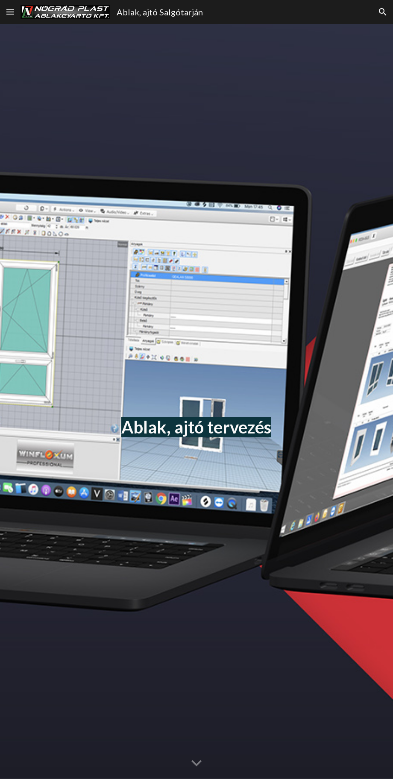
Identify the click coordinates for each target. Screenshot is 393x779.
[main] (197, 401)
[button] (10, 11)
